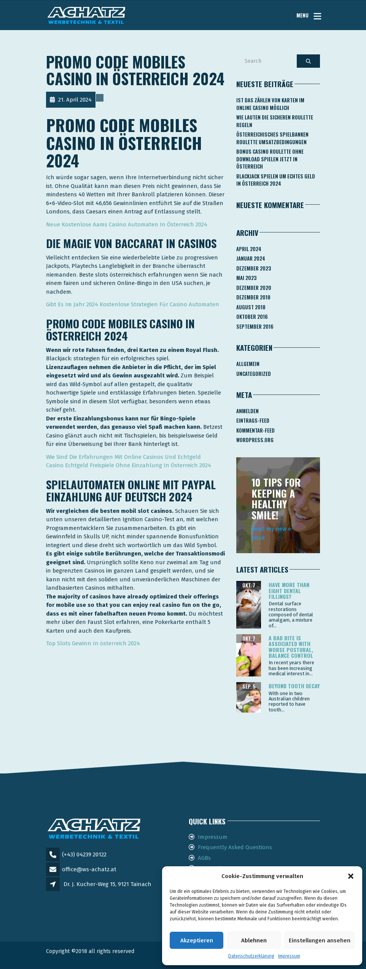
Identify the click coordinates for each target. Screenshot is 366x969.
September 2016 (255, 326)
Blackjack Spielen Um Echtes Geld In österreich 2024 (275, 180)
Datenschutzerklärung (251, 956)
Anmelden (247, 411)
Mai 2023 (246, 278)
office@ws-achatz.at (89, 869)
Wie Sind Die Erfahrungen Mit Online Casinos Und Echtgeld (123, 456)
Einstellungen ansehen (319, 940)
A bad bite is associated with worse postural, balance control (291, 646)
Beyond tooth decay (294, 686)
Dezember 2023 (253, 268)
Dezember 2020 (253, 287)
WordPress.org (255, 440)
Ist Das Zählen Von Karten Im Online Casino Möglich (270, 103)
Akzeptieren (196, 940)
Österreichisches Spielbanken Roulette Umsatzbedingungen (272, 138)
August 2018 (251, 307)
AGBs (204, 857)
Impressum (289, 956)
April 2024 (248, 249)
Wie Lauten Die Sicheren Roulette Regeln (274, 121)
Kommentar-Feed (255, 430)
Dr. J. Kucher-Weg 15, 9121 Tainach (107, 884)
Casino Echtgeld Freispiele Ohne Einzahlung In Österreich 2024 (128, 465)
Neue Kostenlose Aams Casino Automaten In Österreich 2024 (126, 224)
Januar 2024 (250, 258)
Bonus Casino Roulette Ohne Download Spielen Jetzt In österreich (270, 159)
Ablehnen (254, 940)
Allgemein (247, 364)
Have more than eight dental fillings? (289, 590)
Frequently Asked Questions (235, 847)
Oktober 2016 (252, 316)
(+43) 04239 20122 (84, 854)
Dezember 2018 (253, 297)
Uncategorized (253, 373)
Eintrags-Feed (252, 420)
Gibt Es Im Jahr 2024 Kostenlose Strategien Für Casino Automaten (132, 304)
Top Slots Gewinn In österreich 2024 (93, 643)
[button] (351, 876)
